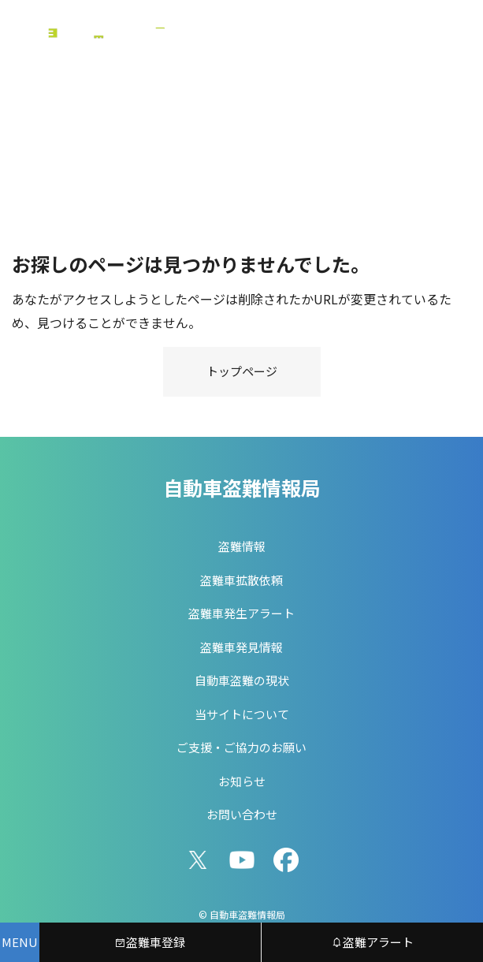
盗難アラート (372, 942)
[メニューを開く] (19, 942)
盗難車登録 (149, 942)
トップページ (241, 371)
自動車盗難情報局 (242, 487)
